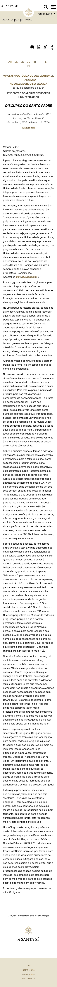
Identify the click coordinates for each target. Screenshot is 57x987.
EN (22, 61)
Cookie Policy (28, 974)
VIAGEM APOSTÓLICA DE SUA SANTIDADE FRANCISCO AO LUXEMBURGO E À (28, 79)
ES (28, 61)
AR (10, 61)
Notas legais (28, 970)
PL (45, 61)
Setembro (26, 19)
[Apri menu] (53, 6)
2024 (17, 19)
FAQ (28, 966)
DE (16, 61)
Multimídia (28, 127)
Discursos (8, 19)
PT (28, 65)
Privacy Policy (28, 979)
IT (40, 61)
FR (34, 61)
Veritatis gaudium (26, 276)
